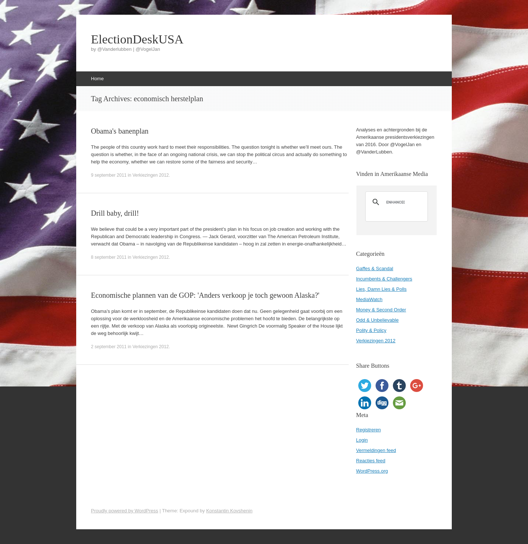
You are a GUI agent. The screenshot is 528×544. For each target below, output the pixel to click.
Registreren (368, 429)
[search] (395, 202)
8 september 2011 (109, 257)
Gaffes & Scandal (374, 268)
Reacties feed (371, 460)
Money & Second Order (381, 309)
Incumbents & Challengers (384, 279)
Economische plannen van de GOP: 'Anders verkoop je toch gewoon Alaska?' (205, 295)
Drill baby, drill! (115, 213)
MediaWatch (369, 299)
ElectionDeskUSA (137, 39)
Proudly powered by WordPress (124, 510)
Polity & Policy (371, 330)
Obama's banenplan (119, 131)
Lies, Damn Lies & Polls (381, 289)
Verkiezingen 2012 (151, 175)
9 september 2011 (109, 175)
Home (97, 78)
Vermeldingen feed (376, 450)
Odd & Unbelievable (377, 320)
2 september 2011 (109, 346)
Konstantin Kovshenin (229, 510)
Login (362, 440)
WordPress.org (372, 471)
